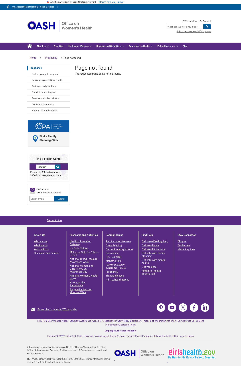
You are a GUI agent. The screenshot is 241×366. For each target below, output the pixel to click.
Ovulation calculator (43, 104)
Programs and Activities (84, 235)
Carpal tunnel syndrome (119, 249)
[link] (34, 309)
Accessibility (108, 321)
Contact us (184, 245)
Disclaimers (136, 321)
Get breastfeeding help (155, 241)
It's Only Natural (79, 248)
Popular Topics (114, 235)
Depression (112, 253)
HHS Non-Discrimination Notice (53, 321)
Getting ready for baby (44, 86)
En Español (205, 21)
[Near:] (47, 167)
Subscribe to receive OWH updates (194, 31)
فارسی (182, 336)
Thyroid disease (115, 275)
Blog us (182, 241)
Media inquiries (186, 249)
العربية (106, 336)
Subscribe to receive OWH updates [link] (57, 309)
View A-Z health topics (44, 110)
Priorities (58, 46)
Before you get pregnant (45, 74)
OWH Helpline (190, 21)
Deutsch (166, 336)
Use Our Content (195, 321)
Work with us (41, 249)
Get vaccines (149, 266)
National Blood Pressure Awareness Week (83, 260)
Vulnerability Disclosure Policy (121, 324)
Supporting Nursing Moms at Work (81, 291)
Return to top (54, 220)
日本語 (174, 336)
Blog (185, 46)
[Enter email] (42, 198)
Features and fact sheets (45, 98)
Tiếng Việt (71, 336)
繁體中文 (60, 336)
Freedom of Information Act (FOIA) (160, 321)
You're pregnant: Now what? (47, 80)
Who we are (40, 241)
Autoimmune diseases (118, 241)
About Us (39, 235)
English (190, 336)
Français (130, 336)
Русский (98, 336)
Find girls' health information (151, 272)
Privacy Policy (122, 321)
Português (147, 336)
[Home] (59, 30)
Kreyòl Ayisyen (117, 336)
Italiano (157, 336)
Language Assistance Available (85, 321)
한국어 (80, 336)
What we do (40, 245)
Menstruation (113, 260)
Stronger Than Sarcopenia (78, 284)
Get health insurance (153, 249)
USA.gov (182, 321)
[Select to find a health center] (57, 167)
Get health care (150, 245)
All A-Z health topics (117, 279)
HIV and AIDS (113, 257)
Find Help (147, 235)
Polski (138, 336)
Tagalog (89, 336)
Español (51, 336)
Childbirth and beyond (44, 92)
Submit (60, 199)
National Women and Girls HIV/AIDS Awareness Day (81, 268)
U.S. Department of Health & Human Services (33, 7)
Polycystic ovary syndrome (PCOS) (116, 266)
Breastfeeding (114, 245)
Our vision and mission (46, 253)
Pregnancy (36, 67)
